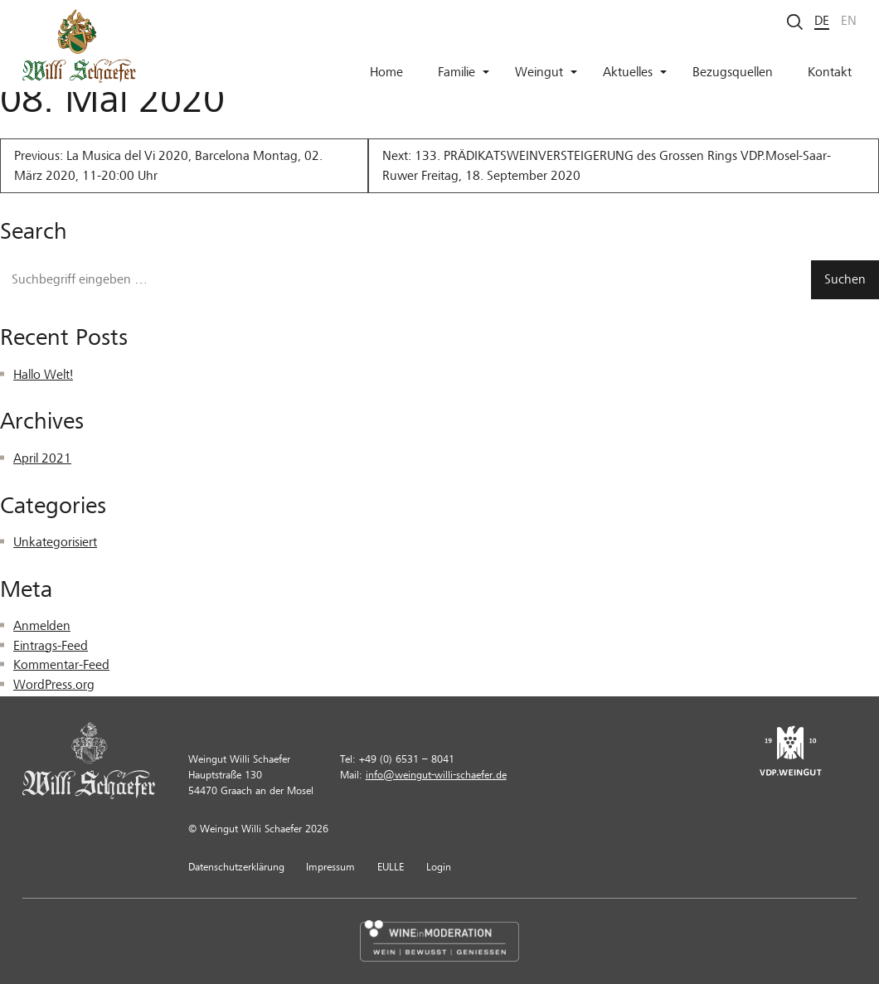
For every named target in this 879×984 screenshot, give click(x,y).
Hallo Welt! (43, 374)
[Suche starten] (795, 21)
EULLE (390, 867)
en (849, 20)
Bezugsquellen (732, 72)
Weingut (546, 72)
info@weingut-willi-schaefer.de (436, 775)
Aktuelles (635, 72)
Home (386, 72)
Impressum (330, 867)
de (821, 20)
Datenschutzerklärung (236, 867)
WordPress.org (54, 684)
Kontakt (830, 72)
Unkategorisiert (55, 542)
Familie (463, 72)
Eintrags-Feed (50, 645)
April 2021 (42, 458)
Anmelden (41, 625)
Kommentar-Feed (61, 664)
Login (438, 867)
